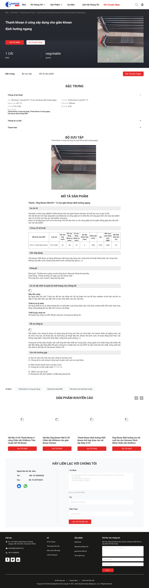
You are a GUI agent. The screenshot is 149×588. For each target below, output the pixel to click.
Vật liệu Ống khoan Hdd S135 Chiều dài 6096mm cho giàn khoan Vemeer (56, 440)
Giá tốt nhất (15, 42)
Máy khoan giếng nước (81, 546)
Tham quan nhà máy (53, 546)
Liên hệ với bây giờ (80, 522)
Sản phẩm (14, 12)
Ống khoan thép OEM (54, 389)
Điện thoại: (74, 509)
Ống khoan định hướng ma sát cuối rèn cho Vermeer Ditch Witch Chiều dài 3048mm (126, 440)
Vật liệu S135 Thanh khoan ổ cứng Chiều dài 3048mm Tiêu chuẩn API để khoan (21, 440)
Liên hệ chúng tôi (52, 555)
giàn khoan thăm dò (80, 551)
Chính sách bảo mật (88, 580)
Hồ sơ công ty (51, 542)
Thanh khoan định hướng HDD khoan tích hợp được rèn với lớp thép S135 (91, 440)
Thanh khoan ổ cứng (27, 12)
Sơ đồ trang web (60, 580)
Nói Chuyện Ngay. (36, 42)
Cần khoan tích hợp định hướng (81, 389)
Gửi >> (108, 570)
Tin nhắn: (73, 470)
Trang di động (73, 580)
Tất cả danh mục (79, 555)
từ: (71, 497)
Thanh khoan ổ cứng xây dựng (29, 389)
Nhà (6, 12)
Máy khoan (77, 542)
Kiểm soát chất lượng (53, 550)
